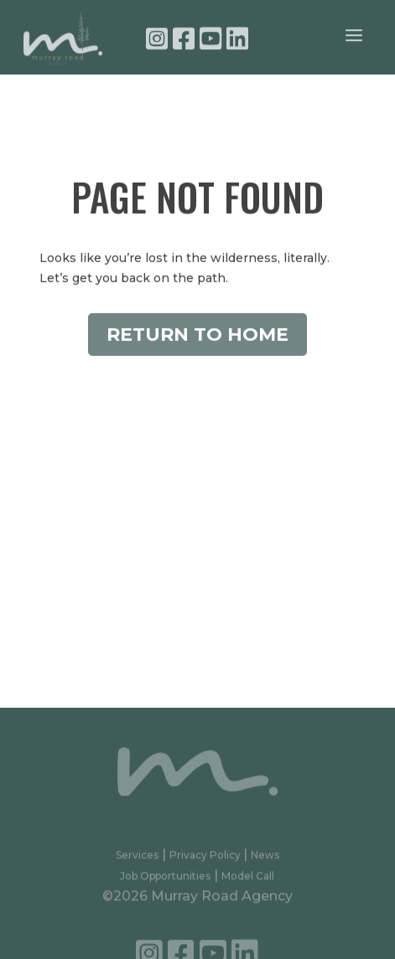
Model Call (247, 880)
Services (137, 859)
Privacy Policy (206, 859)
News (265, 859)
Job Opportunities (165, 880)
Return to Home (197, 338)
